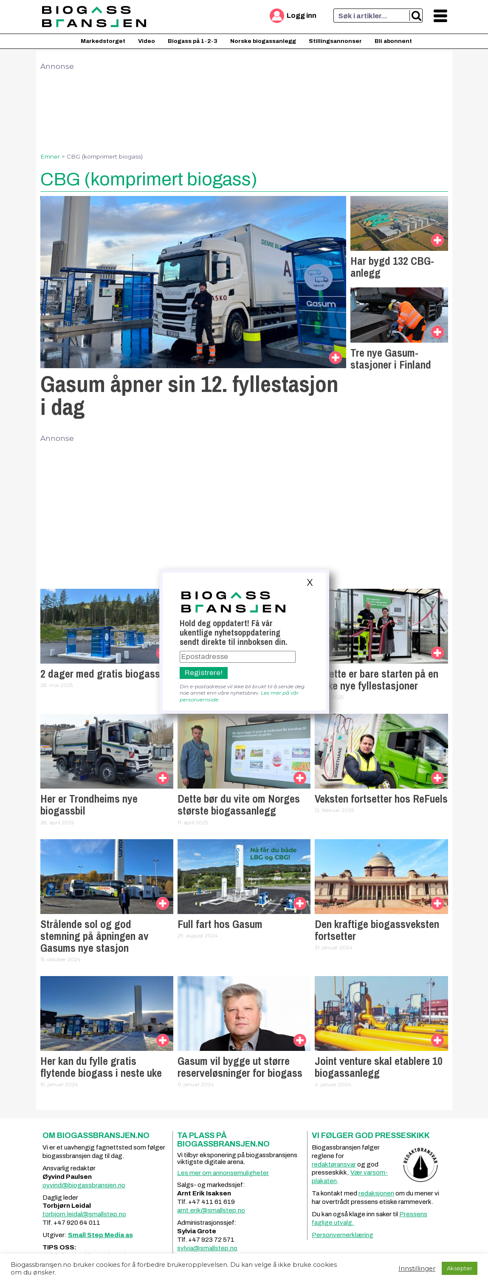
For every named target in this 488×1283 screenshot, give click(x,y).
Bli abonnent (393, 41)
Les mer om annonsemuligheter (223, 1172)
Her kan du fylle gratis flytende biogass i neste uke (101, 1067)
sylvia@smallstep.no (207, 1248)
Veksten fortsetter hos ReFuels (381, 799)
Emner (50, 156)
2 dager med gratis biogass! (101, 674)
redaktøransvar (334, 1164)
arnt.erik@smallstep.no (211, 1210)
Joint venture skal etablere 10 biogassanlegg (379, 1067)
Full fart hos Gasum (220, 924)
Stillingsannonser (335, 41)
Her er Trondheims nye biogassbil (89, 805)
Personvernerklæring (342, 1235)
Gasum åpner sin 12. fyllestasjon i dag (189, 395)
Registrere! (204, 673)
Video (146, 41)
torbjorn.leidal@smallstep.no (84, 1214)
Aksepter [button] (459, 1268)
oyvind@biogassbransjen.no (83, 1185)
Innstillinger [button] (416, 1268)
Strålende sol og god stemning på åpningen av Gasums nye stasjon (94, 936)
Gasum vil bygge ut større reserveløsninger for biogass (240, 1067)
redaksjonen (376, 1193)
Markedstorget (103, 41)
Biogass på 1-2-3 (192, 41)
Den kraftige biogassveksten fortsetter (377, 930)
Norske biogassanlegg (263, 41)
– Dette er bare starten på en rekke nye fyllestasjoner (376, 680)
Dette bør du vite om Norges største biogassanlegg (239, 805)
